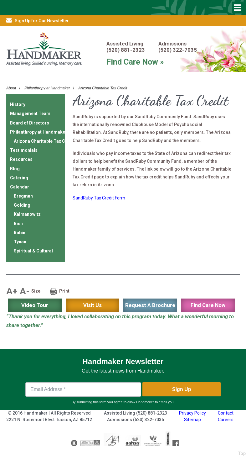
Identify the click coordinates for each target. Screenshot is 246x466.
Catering (19, 177)
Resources (21, 159)
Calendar (19, 186)
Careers (225, 419)
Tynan (20, 241)
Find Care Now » (135, 61)
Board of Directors (29, 122)
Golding (22, 205)
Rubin (19, 232)
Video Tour (34, 305)
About (11, 88)
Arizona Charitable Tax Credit (102, 88)
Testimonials (24, 150)
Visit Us (92, 305)
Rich (18, 223)
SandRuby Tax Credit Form (99, 197)
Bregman (23, 196)
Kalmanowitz (27, 214)
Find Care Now (208, 305)
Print (64, 291)
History (17, 104)
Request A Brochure (150, 305)
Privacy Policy (192, 413)
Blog (15, 168)
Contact (225, 413)
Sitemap (192, 419)
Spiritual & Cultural (33, 250)
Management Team (30, 113)
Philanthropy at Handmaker (47, 88)
